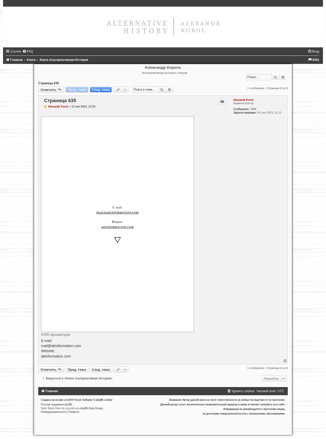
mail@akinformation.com (61, 346)
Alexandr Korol (243, 99)
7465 (253, 109)
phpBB (68, 400)
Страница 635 (48, 83)
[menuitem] (27, 51)
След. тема (101, 89)
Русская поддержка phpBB (56, 404)
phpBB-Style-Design (91, 408)
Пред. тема (77, 89)
